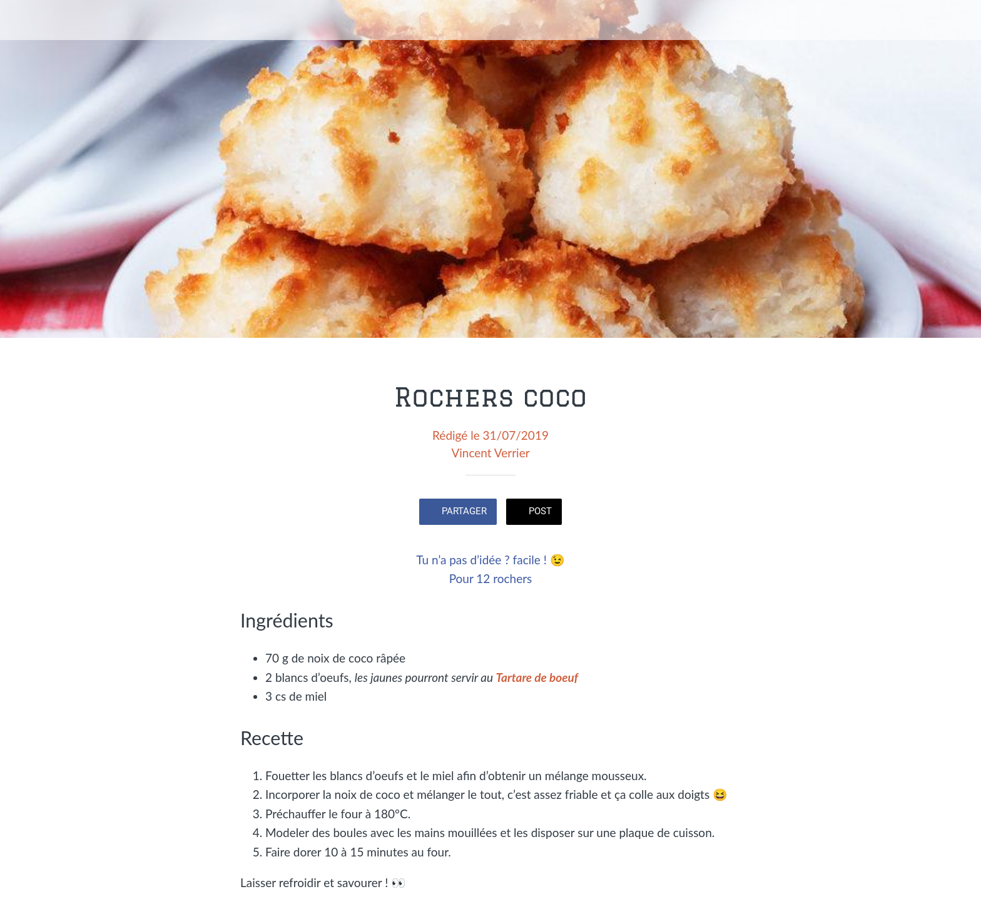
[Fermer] (25, 20)
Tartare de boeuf (537, 677)
